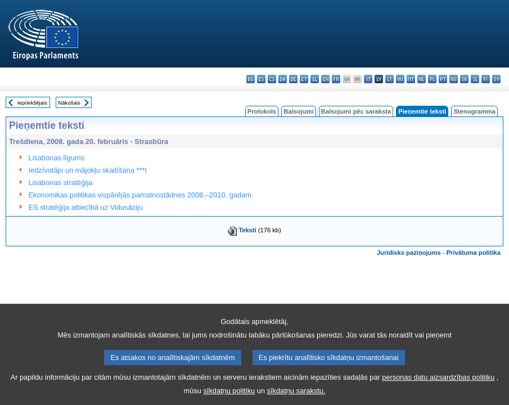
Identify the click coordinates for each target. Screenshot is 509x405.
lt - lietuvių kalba (389, 79)
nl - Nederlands (421, 79)
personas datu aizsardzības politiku (438, 385)
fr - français (336, 79)
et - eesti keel (304, 79)
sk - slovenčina (464, 79)
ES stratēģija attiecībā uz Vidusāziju (86, 207)
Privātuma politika (474, 252)
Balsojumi (298, 111)
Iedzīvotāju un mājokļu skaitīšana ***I (88, 170)
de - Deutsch (293, 79)
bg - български (250, 79)
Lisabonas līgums (57, 158)
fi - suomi (485, 79)
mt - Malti (411, 79)
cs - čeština (272, 79)
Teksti (247, 230)
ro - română (453, 79)
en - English (325, 79)
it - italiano (368, 79)
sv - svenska (496, 79)
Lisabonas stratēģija (61, 182)
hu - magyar (400, 79)
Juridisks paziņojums (409, 252)
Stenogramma (474, 111)
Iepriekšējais (32, 103)
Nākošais (69, 103)
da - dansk (282, 79)
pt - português (443, 79)
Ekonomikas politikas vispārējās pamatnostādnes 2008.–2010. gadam (140, 195)
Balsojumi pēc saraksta (356, 111)
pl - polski (432, 79)
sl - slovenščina (475, 79)
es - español (261, 79)
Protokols (262, 111)
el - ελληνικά (314, 79)
